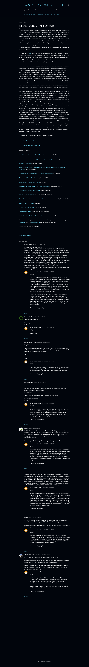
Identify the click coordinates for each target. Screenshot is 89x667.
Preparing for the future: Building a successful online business (36, 173)
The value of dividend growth (27, 194)
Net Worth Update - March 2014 (32, 145)
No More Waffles (28, 382)
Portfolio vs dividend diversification (28, 178)
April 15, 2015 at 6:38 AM (48, 529)
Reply (26, 313)
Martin (26, 517)
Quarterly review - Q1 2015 (26, 203)
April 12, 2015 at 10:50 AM (48, 403)
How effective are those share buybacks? (34, 141)
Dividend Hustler (28, 244)
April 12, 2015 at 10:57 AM (48, 271)
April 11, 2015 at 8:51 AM (39, 244)
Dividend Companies (36, 14)
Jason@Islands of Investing (31, 342)
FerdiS (26, 428)
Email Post (25, 233)
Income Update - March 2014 (31, 143)
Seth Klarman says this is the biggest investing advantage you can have (38, 159)
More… (56, 14)
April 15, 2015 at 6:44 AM (48, 487)
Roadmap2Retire (28, 316)
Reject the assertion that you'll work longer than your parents (36, 154)
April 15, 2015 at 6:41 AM (48, 572)
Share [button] (20, 233)
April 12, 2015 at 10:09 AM (48, 327)
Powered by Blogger (44, 661)
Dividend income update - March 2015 (29, 182)
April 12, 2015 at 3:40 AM (39, 382)
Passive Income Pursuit (43, 5)
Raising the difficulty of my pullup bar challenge (32, 215)
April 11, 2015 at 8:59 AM (39, 316)
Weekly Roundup (27, 235)
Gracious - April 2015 (25, 163)
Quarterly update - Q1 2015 (27, 207)
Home (26, 14)
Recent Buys (22, 222)
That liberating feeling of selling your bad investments (34, 186)
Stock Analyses (35, 222)
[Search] (69, 5)
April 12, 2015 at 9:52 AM (34, 428)
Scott (25, 472)
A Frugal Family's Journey (30, 554)
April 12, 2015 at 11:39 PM (43, 554)
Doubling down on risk (25, 211)
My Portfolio (48, 14)
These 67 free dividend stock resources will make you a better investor (38, 199)
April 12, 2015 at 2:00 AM (44, 342)
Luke (30, 53)
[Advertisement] (44, 639)
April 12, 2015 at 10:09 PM (34, 517)
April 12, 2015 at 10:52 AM (48, 443)
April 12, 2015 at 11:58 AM (34, 472)
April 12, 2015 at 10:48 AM (48, 361)
